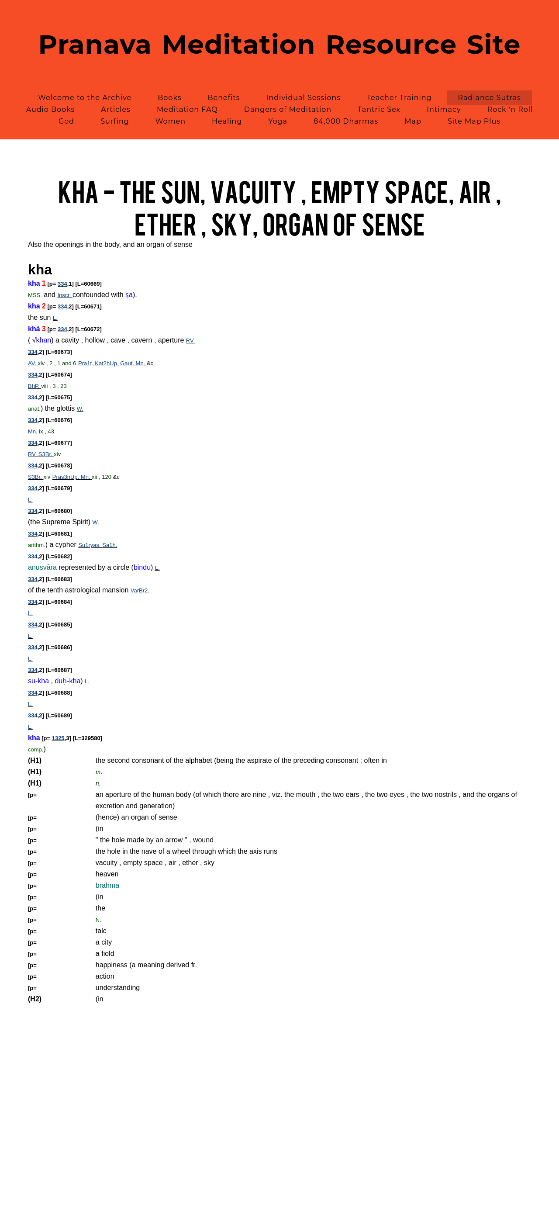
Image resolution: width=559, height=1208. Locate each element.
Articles (116, 109)
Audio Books (50, 109)
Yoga (277, 121)
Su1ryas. (90, 545)
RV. (190, 340)
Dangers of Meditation (287, 109)
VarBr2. (140, 590)
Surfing (114, 121)
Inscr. (64, 295)
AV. (33, 363)
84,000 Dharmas (346, 121)
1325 (58, 738)
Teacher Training (399, 97)
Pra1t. (86, 363)
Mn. (141, 363)
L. (55, 318)
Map (412, 121)
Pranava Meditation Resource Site (279, 44)
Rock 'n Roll (510, 109)
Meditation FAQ (187, 109)
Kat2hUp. (107, 363)
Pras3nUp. (66, 477)
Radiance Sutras (489, 97)
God (66, 121)
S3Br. (46, 454)
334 (62, 283)
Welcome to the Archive (84, 97)
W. (80, 408)
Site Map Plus (474, 121)
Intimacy (444, 109)
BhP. (34, 386)
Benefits (224, 97)
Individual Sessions (303, 97)
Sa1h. (109, 545)
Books (169, 97)
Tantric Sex (379, 109)
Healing (227, 121)
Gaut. (127, 363)
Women (170, 121)
